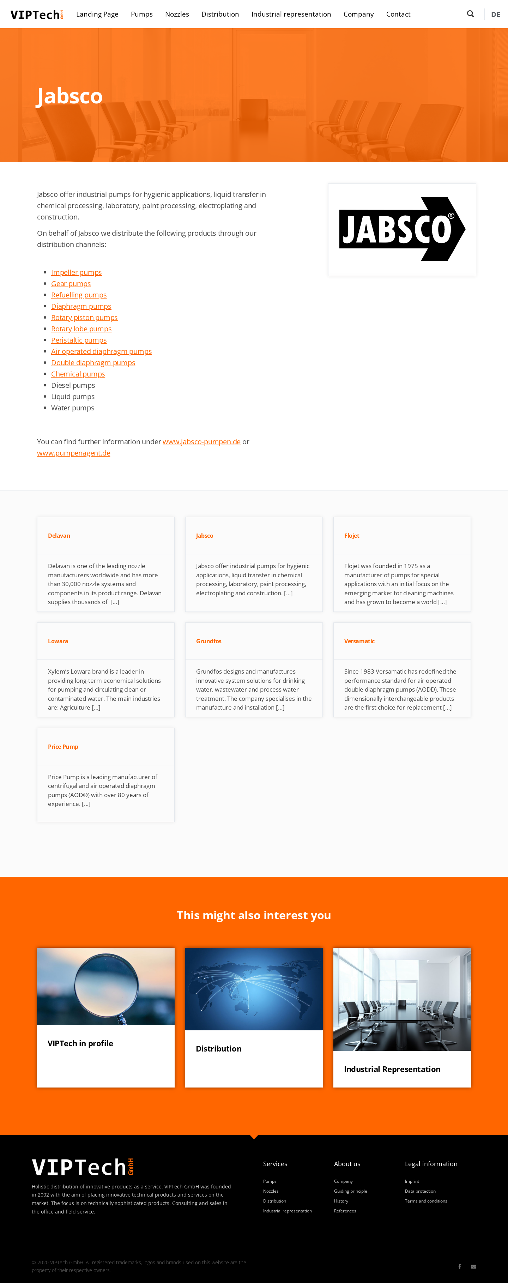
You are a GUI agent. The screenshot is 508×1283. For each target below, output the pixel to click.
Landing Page (97, 14)
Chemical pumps (78, 374)
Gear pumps (71, 283)
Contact (398, 14)
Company (359, 14)
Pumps (142, 14)
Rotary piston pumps (84, 317)
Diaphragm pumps (81, 306)
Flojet (351, 536)
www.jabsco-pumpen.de (202, 441)
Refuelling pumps (79, 295)
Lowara (58, 641)
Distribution (220, 14)
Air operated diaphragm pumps (101, 351)
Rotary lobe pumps (81, 328)
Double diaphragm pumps (93, 362)
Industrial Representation (392, 1069)
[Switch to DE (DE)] (496, 14)
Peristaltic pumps (79, 340)
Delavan (59, 536)
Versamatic (359, 641)
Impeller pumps (76, 272)
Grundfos (209, 641)
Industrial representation (291, 14)
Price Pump (63, 747)
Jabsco (204, 536)
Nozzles (177, 14)
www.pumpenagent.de (73, 453)
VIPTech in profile (80, 1043)
